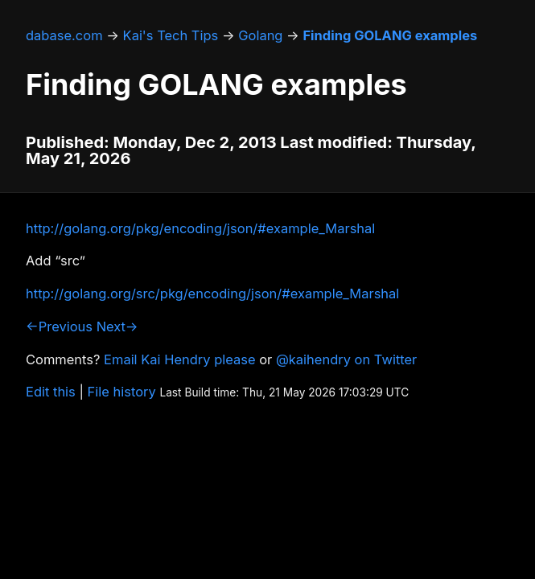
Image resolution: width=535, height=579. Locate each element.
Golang (260, 35)
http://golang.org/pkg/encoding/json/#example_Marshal (200, 228)
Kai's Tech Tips (171, 35)
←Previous (59, 326)
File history (122, 392)
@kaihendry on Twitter (346, 359)
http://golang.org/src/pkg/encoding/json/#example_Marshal (212, 293)
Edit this (51, 392)
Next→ (117, 326)
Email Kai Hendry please (180, 359)
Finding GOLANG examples (389, 35)
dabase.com (64, 35)
